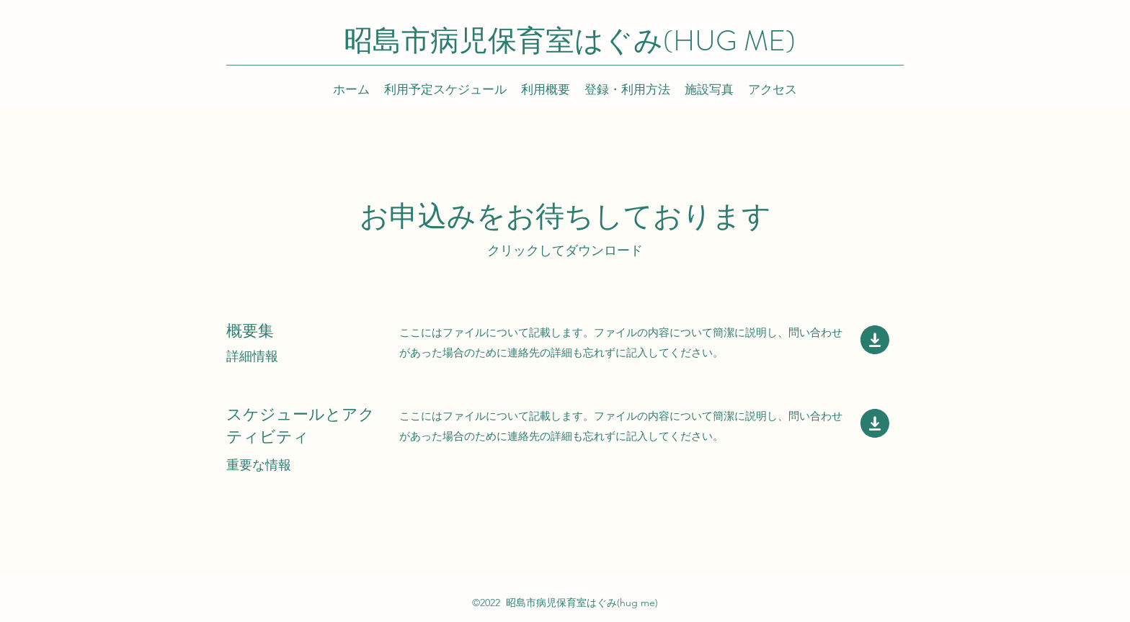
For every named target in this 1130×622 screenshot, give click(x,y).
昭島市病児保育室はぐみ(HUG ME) (570, 40)
